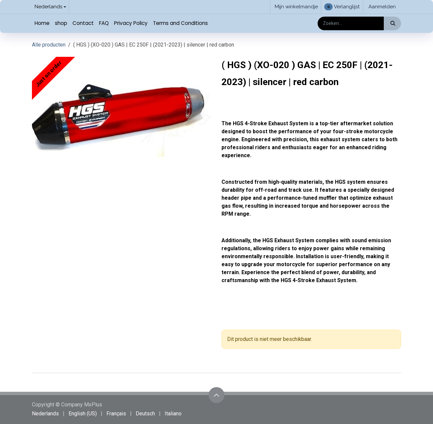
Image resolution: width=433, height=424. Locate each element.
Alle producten (49, 45)
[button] (216, 395)
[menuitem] (42, 23)
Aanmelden (382, 7)
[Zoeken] (392, 23)
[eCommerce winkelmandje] (295, 7)
